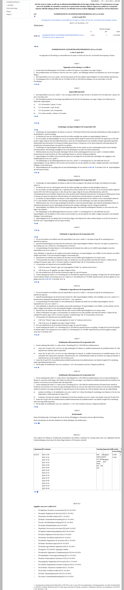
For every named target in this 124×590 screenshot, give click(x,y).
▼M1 (35, 84)
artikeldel (9, 5)
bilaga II (9, 14)
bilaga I (8, 11)
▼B (35, 116)
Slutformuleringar (12, 8)
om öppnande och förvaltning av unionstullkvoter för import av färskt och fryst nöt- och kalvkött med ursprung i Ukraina (79, 20)
